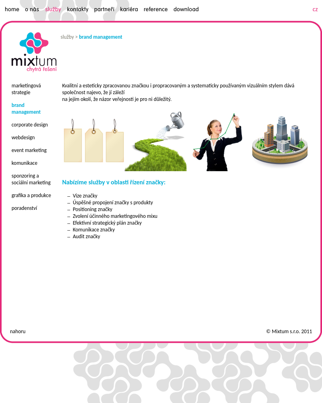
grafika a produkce (31, 195)
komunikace (24, 163)
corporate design (30, 124)
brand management (100, 37)
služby (67, 37)
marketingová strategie (26, 89)
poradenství (24, 208)
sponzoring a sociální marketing (31, 179)
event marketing (29, 150)
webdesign (23, 137)
